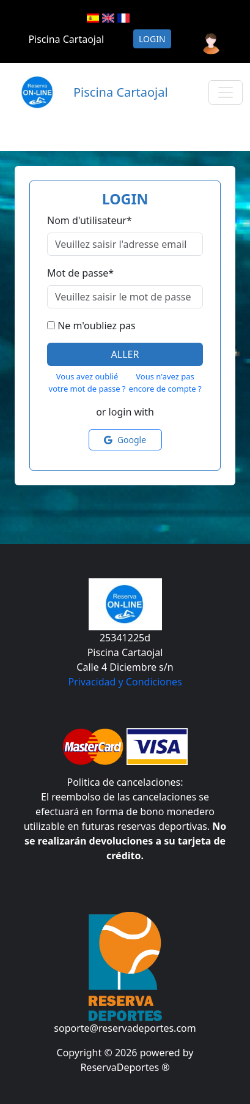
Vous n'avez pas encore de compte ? (164, 382)
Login (152, 39)
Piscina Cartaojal (66, 39)
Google (125, 439)
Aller (125, 354)
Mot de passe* (80, 273)
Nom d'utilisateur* (89, 220)
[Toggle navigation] (225, 92)
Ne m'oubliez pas (96, 325)
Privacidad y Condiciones (125, 681)
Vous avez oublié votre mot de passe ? (87, 382)
